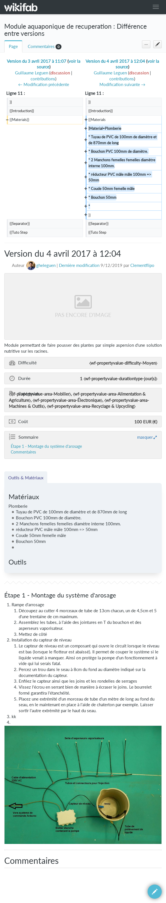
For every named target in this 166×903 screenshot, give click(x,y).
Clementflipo (142, 265)
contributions (43, 78)
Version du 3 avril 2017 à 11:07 (36, 61)
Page (13, 46)
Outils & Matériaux (25, 477)
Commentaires (41, 46)
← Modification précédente (43, 84)
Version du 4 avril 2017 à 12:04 (115, 61)
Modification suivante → (122, 84)
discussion (60, 72)
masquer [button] (145, 437)
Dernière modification (79, 265)
